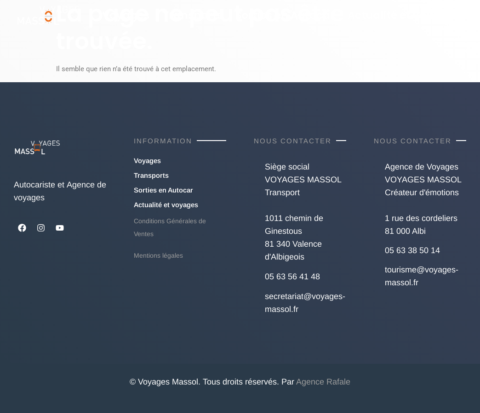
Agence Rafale (323, 381)
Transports (192, 15)
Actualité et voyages (403, 15)
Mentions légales (158, 255)
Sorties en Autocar (285, 15)
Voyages (125, 15)
